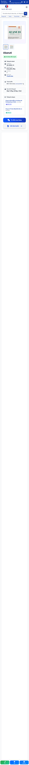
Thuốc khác (16, 16)
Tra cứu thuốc (5, 722)
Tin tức (4, 724)
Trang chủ (3, 16)
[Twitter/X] (27, 2)
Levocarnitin (18, 83)
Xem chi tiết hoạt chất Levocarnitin (16, 391)
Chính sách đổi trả (6, 742)
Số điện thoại (8, 598)
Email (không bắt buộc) (10, 605)
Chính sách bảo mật (7, 738)
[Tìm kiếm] (25, 13)
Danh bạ (4, 728)
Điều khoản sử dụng (7, 736)
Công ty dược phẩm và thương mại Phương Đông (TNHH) (13, 101)
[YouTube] (24, 2)
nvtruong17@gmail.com (12, 754)
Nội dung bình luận (10, 611)
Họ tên (7, 591)
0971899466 (10, 752)
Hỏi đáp (4, 726)
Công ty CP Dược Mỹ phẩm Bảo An (13, 109)
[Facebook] (22, 2)
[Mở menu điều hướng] (26, 7)
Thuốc (10, 16)
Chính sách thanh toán (7, 740)
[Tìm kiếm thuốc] (14, 14)
